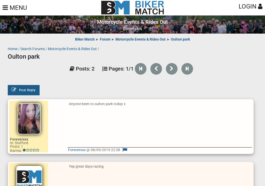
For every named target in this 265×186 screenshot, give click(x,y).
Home (12, 49)
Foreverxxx (77, 150)
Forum (105, 39)
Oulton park (180, 39)
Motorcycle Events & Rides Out (140, 39)
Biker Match (85, 39)
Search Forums (32, 49)
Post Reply (24, 89)
